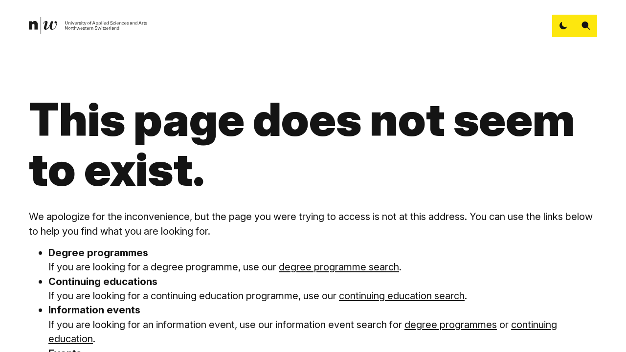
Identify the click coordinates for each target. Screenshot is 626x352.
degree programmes (450, 324)
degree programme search (339, 267)
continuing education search (402, 295)
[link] (88, 25)
